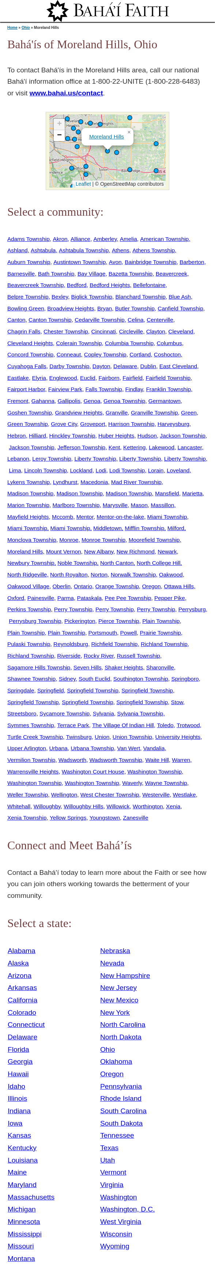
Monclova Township (31, 540)
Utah (107, 1160)
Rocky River (99, 656)
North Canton (116, 563)
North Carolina (123, 1024)
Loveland (178, 470)
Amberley (105, 239)
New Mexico (119, 1000)
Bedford (77, 285)
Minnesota (24, 1221)
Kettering (134, 447)
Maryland (22, 1185)
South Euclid (94, 679)
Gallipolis (69, 401)
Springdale (20, 690)
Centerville (160, 320)
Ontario (83, 586)
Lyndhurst (65, 482)
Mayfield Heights (28, 517)
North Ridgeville (27, 574)
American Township (164, 239)
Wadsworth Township (116, 760)
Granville (117, 412)
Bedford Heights (110, 285)
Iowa (15, 1123)
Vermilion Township (31, 760)
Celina (136, 320)
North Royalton (68, 574)
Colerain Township (79, 343)
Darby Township (69, 366)
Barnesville (21, 274)
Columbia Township (129, 343)
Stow (177, 702)
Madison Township (30, 493)
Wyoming (114, 1246)
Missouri (21, 1246)
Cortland (140, 354)
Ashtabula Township (84, 250)
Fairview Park (65, 389)
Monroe (68, 540)
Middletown (107, 528)
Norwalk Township (133, 574)
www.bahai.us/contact (66, 93)
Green (189, 412)
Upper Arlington (26, 748)
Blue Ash (180, 297)
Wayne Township (166, 783)
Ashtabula (43, 250)
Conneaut (69, 354)
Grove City (64, 424)
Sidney (67, 679)
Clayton (155, 331)
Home (12, 28)
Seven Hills (87, 667)
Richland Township (164, 644)
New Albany (98, 551)
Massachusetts (31, 1197)
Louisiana (23, 1160)
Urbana (58, 748)
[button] (156, 170)
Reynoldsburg (70, 644)
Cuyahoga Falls (26, 366)
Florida (18, 1049)
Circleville (131, 331)
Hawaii (18, 1074)
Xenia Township (26, 818)
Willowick (117, 806)
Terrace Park (73, 725)
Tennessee (117, 1135)
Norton (99, 574)
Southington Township (140, 679)
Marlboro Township (76, 505)
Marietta (192, 493)
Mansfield (167, 493)
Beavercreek (171, 274)
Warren (181, 760)
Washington (118, 1197)
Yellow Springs (68, 818)
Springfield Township (92, 690)
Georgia (20, 1061)
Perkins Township (29, 609)
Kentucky (22, 1148)
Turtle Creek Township (35, 737)
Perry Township (73, 609)
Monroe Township (103, 540)
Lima (15, 470)
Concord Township (30, 354)
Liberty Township (95, 459)
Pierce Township (118, 621)
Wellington (64, 794)
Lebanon (18, 459)
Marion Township (28, 505)
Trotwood (188, 725)
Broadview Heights (70, 308)
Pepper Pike (169, 598)
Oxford (15, 598)
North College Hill (159, 563)
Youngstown (105, 818)
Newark (167, 551)
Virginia (112, 1185)
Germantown (164, 401)
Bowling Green (25, 308)
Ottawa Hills (179, 586)
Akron (60, 239)
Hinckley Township (72, 435)
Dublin (148, 366)
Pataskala (89, 598)
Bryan (104, 308)
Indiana (19, 1111)
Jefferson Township (81, 447)
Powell (128, 633)
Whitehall (18, 806)
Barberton (192, 262)
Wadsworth (72, 760)
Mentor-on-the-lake (120, 517)
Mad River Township (136, 482)
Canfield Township (180, 308)
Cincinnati (103, 331)
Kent (114, 447)
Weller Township (27, 794)
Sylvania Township (140, 713)
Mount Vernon (63, 551)
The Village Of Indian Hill (123, 725)
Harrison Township (131, 424)
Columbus (169, 343)
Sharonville (160, 667)
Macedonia (94, 482)
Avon (115, 262)
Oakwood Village (28, 586)
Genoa (91, 401)
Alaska (18, 963)
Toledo (165, 725)
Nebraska (115, 951)
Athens (120, 250)
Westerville (156, 794)
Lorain (156, 470)
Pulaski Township (28, 644)
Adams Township (28, 239)
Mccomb (62, 517)
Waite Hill (157, 760)
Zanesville (135, 818)
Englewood (63, 378)
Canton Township (50, 320)
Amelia (128, 239)
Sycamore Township (64, 713)
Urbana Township (92, 748)
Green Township (27, 424)
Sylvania (103, 713)
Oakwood (171, 574)
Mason (139, 505)
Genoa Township (124, 401)
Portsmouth (102, 633)
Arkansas (22, 987)
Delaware (125, 366)
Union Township (132, 737)
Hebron (16, 435)
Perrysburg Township (35, 621)
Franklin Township (168, 389)
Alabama (21, 951)
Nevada (112, 963)
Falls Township (103, 389)
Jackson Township (182, 435)
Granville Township (154, 412)
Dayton (101, 366)
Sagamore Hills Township (38, 667)
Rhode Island (121, 1098)
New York (115, 1012)
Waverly (132, 783)
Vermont (113, 1172)
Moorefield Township (154, 540)
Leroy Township (51, 459)
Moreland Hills (106, 136)
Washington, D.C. (127, 1209)
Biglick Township (91, 297)
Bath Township (56, 274)
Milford (175, 528)
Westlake (184, 794)
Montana (21, 1258)
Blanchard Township (140, 297)
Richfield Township (114, 644)
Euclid (87, 378)
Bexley (60, 297)
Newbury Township (30, 563)
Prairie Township (160, 633)
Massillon (162, 505)
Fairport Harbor (26, 389)
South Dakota (121, 1123)
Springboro (185, 679)
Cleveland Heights (30, 343)
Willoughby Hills (83, 806)
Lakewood (161, 447)
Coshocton (167, 354)
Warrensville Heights (33, 771)
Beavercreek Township (35, 285)
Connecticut (26, 1024)
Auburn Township (28, 262)
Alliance (80, 239)
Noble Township (77, 563)
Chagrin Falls (23, 331)
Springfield (50, 690)
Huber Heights (116, 435)
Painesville (40, 598)
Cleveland (180, 331)
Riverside (68, 656)
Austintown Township (79, 262)
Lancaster (190, 447)
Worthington (148, 806)
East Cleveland (178, 366)
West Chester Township (109, 794)
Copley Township (105, 354)
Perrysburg (192, 609)
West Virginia (120, 1221)
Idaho (16, 1086)
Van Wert (128, 748)
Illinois (17, 1098)
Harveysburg (173, 424)
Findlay (134, 389)
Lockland (81, 470)
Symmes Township (30, 725)
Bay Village (92, 274)
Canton (16, 320)
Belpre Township (27, 297)
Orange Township (117, 586)
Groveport (92, 424)
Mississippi (25, 1234)
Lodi (100, 470)
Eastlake (18, 378)
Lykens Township (28, 482)
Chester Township (66, 331)
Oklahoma (116, 1061)
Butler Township (135, 308)
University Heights (178, 737)
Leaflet (82, 184)
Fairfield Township (168, 378)
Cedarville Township (99, 320)
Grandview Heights (78, 412)
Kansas (19, 1135)
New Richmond (136, 551)
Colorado (22, 1012)
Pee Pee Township (128, 598)
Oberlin (62, 586)
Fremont (17, 401)
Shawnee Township (31, 679)
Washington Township (154, 771)
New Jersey (118, 987)
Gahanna (42, 401)
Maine (17, 1172)
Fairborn (108, 378)
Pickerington (79, 621)
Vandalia (154, 748)
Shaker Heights (124, 667)
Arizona (19, 975)
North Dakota (121, 1037)
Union (102, 737)
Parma (65, 598)
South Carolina (123, 1111)
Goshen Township (29, 412)
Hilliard (37, 435)
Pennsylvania (121, 1086)
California (22, 1000)
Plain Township (161, 621)
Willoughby (47, 806)
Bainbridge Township (150, 262)
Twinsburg (79, 737)
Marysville (115, 505)
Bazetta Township (130, 274)
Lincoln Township (45, 470)
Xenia (173, 806)
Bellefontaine (149, 285)
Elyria (39, 378)
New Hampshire (125, 975)
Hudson (147, 435)
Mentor (85, 517)
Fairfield (132, 378)
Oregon (151, 586)
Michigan (22, 1209)
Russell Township (138, 656)
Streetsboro (21, 713)
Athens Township (153, 250)
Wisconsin (116, 1234)
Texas (109, 1148)
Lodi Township (127, 470)
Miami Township (167, 517)
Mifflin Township (144, 528)
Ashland (17, 250)
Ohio (26, 28)
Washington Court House (93, 771)
